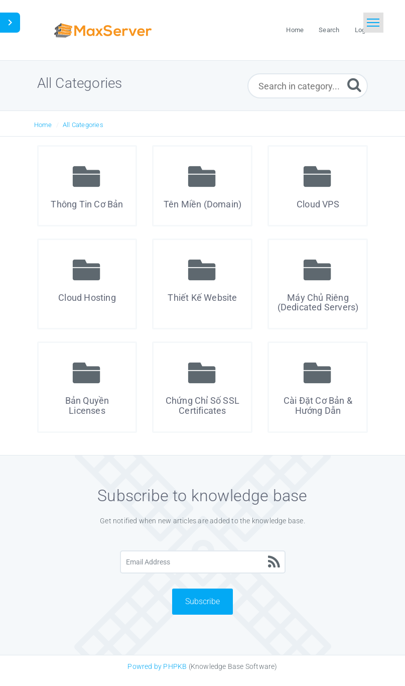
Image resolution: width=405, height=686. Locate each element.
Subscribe (202, 601)
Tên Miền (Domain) (202, 204)
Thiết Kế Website (202, 297)
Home (43, 125)
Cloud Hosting (87, 297)
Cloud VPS (318, 204)
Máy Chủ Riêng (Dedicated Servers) (318, 302)
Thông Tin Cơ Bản (87, 204)
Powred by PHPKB (157, 666)
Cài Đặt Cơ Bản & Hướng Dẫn (318, 405)
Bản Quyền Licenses (87, 405)
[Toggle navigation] (373, 23)
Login (363, 30)
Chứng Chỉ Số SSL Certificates (202, 405)
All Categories (83, 125)
